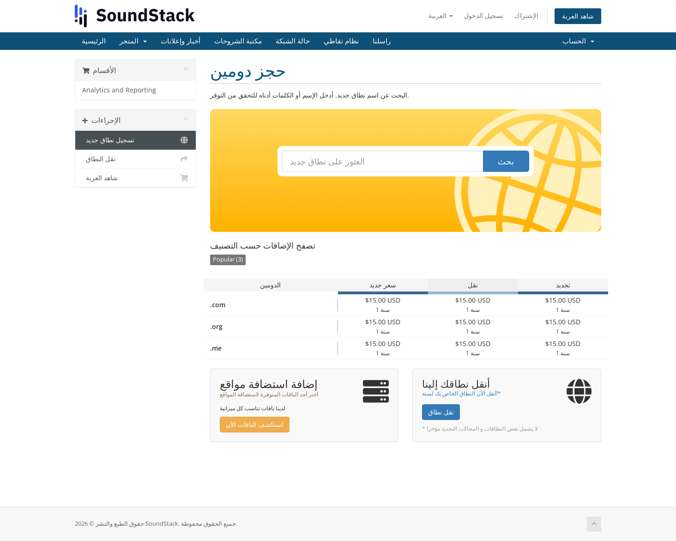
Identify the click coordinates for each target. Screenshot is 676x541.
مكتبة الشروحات (238, 41)
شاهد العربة (578, 16)
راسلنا (382, 41)
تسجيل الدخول (483, 15)
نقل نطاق (441, 411)
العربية (441, 15)
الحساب (578, 41)
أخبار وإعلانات (180, 41)
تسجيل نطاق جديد (135, 140)
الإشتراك (526, 15)
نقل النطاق (135, 158)
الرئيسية (94, 41)
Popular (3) (228, 259)
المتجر (133, 41)
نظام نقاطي (341, 41)
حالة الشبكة (293, 41)
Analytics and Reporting (119, 90)
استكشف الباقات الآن (255, 424)
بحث (506, 161)
